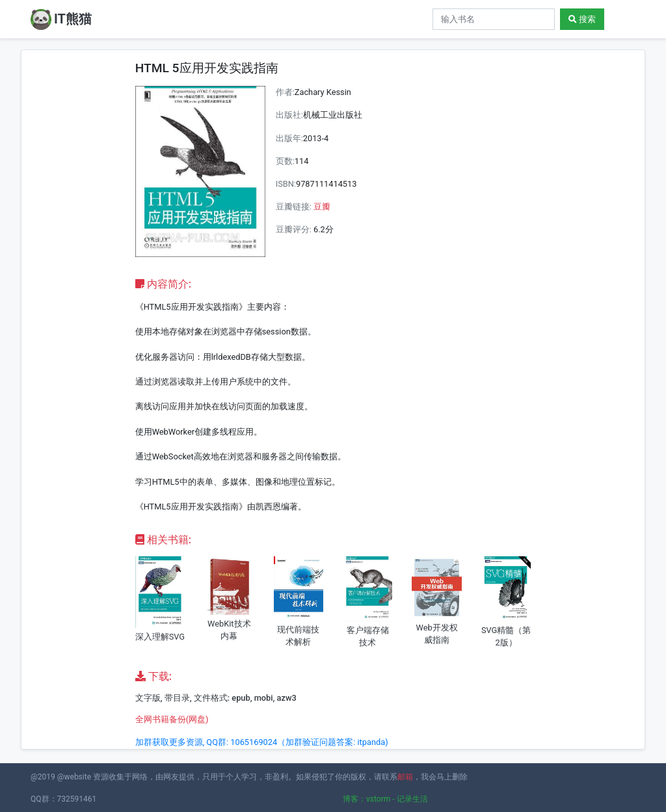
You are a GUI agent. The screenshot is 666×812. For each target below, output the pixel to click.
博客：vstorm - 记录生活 (385, 799)
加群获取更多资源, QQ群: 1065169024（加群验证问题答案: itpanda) (261, 742)
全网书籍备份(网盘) (172, 719)
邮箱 (405, 776)
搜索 (582, 19)
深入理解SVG (160, 637)
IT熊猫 (61, 19)
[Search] (494, 19)
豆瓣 (321, 206)
